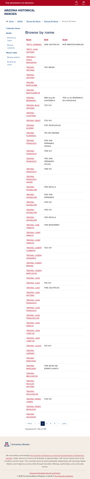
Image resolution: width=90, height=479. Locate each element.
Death (65, 40)
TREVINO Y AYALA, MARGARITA (31, 60)
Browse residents (11, 46)
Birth (46, 40)
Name (30, 40)
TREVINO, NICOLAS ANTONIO (30, 384)
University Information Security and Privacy (45, 473)
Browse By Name (33, 21)
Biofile (20, 21)
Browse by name (11, 39)
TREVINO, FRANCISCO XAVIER (31, 179)
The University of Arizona (63, 476)
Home (11, 21)
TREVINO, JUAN (33, 278)
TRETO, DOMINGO (34, 44)
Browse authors (13, 57)
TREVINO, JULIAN (33, 346)
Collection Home (13, 28)
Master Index (11, 53)
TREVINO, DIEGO (33, 120)
